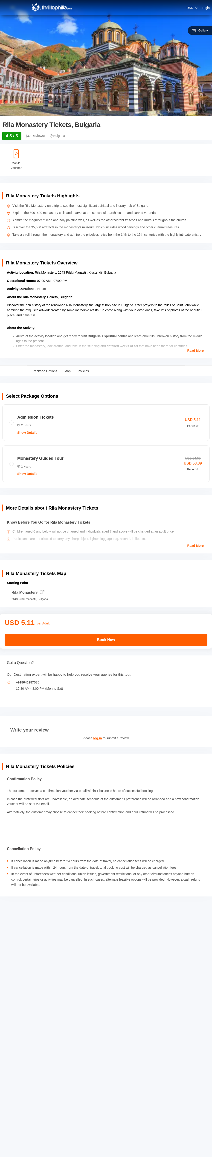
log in (97, 738)
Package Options (45, 371)
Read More (195, 350)
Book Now (106, 640)
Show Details (27, 432)
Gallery (200, 30)
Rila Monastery (28, 592)
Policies (83, 371)
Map (67, 371)
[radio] (106, 423)
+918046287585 (27, 682)
